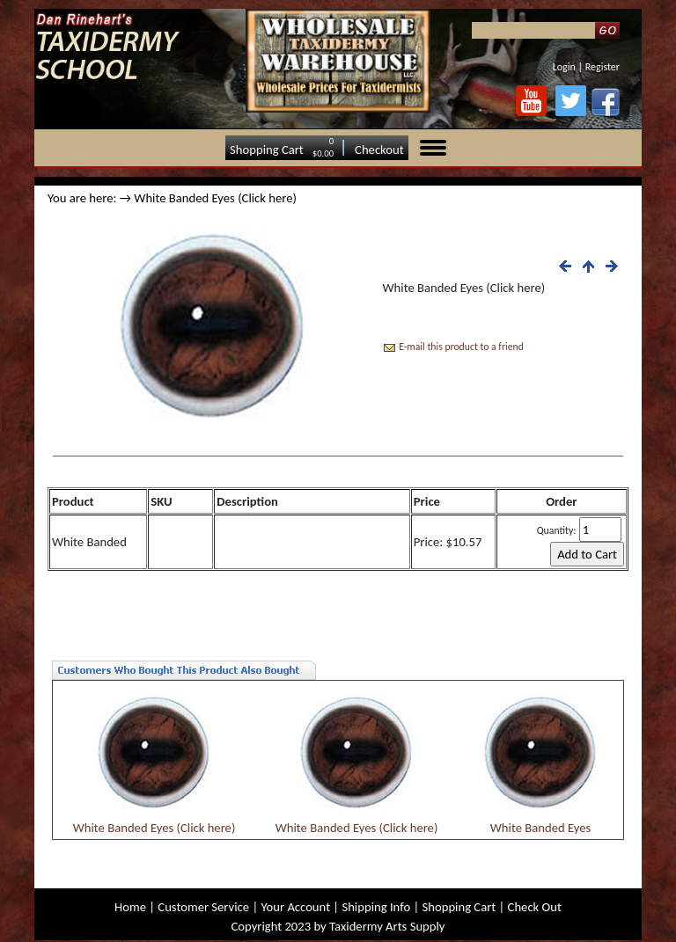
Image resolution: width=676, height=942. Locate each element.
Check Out (535, 907)
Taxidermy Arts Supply (387, 926)
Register (602, 67)
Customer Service (203, 907)
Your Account (295, 907)
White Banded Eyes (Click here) (154, 828)
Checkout (379, 149)
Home (130, 907)
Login (564, 67)
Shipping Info (376, 907)
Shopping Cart (267, 149)
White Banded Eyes (540, 828)
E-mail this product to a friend (461, 346)
